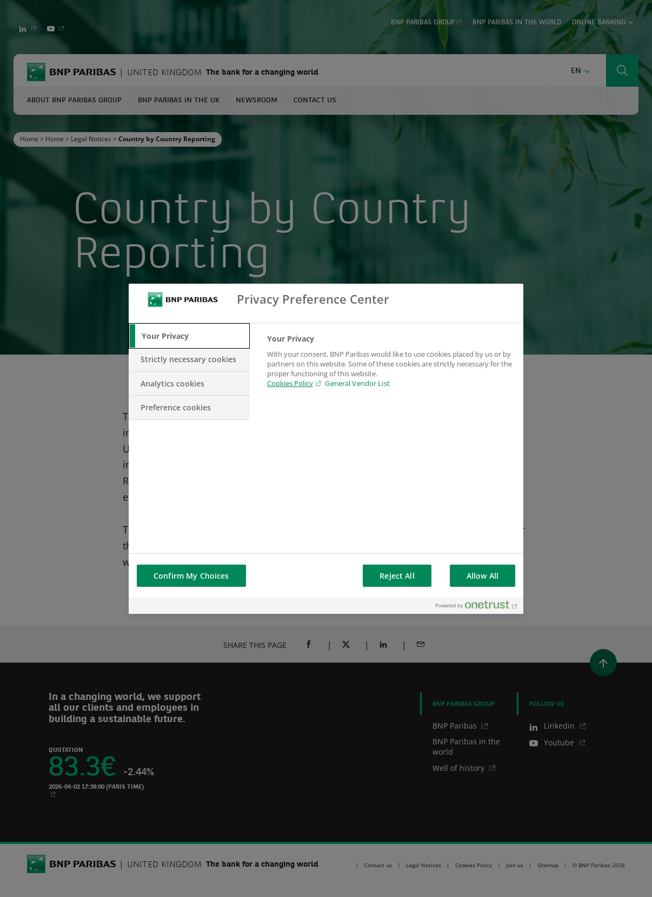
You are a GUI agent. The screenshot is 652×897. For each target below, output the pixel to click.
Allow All (482, 576)
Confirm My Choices (191, 576)
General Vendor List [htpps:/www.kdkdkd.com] (357, 383)
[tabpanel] (391, 367)
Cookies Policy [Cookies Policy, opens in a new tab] (290, 383)
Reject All (397, 576)
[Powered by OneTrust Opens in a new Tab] (477, 607)
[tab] (189, 336)
